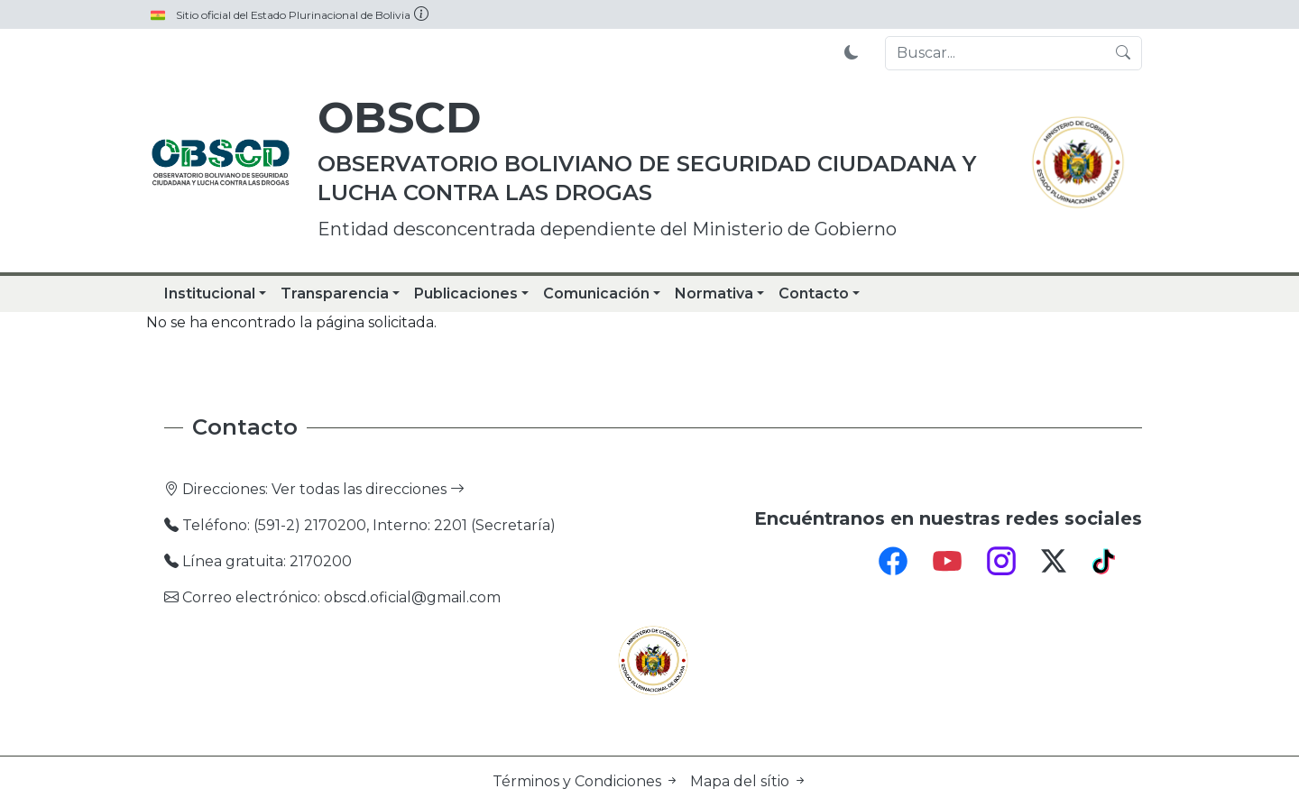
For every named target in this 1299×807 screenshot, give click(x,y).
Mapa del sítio (748, 781)
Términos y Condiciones (588, 781)
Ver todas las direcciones (368, 489)
